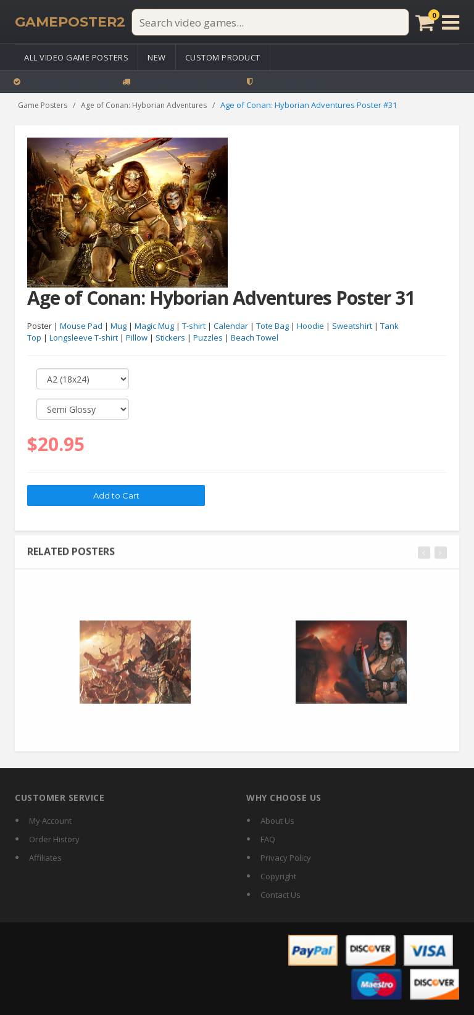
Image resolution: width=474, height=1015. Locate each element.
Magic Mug (154, 326)
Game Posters (42, 105)
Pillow (137, 338)
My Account (50, 820)
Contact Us (280, 894)
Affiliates (45, 857)
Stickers (170, 338)
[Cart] (424, 22)
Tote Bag (272, 326)
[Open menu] (450, 22)
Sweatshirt (352, 326)
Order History (54, 839)
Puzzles (208, 338)
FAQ (267, 839)
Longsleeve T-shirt (83, 338)
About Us (277, 820)
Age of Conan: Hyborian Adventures (144, 105)
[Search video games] (270, 22)
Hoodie (310, 326)
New (157, 57)
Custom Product (222, 57)
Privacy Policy (285, 857)
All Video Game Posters (76, 57)
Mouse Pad (81, 326)
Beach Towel (254, 338)
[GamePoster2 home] (70, 22)
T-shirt (194, 326)
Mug (118, 326)
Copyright (278, 876)
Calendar (231, 326)
